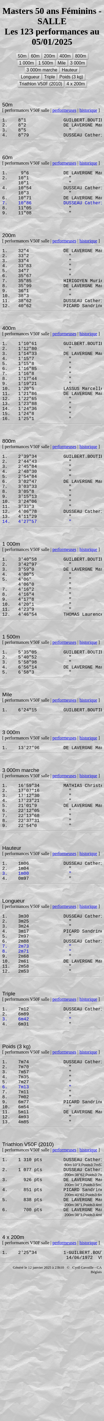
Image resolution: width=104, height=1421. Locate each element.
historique (88, 110)
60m (35, 56)
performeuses (64, 110)
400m (65, 56)
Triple (49, 76)
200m (49, 56)
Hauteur (70, 70)
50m (22, 56)
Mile (62, 63)
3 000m (77, 63)
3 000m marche (41, 70)
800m (80, 56)
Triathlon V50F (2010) (40, 83)
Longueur (30, 76)
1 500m (45, 63)
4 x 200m (76, 83)
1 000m (26, 63)
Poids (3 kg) (71, 76)
